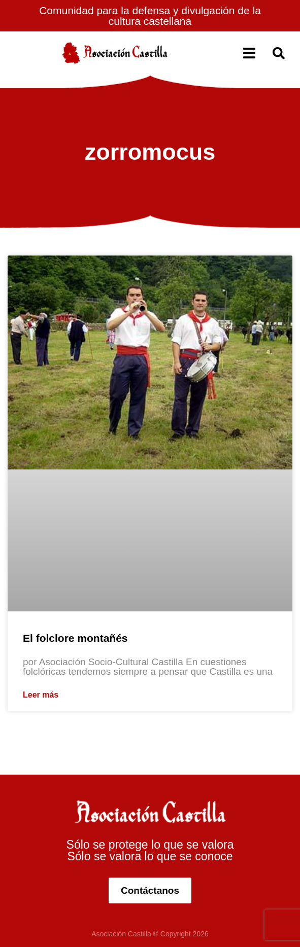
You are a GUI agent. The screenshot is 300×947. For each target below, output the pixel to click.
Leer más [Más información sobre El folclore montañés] (40, 694)
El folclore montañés (75, 638)
